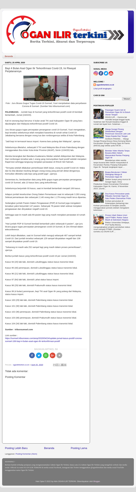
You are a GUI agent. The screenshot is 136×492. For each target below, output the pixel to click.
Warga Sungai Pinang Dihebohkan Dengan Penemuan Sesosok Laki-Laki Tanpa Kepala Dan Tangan (117, 132)
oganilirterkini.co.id (105, 85)
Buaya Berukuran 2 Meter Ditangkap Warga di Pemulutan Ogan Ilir (116, 174)
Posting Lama (79, 448)
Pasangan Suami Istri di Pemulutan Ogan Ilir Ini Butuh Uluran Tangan (117, 112)
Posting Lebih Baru (16, 448)
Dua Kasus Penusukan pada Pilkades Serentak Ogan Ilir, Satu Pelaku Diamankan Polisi (118, 196)
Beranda (9, 56)
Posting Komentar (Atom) (26, 454)
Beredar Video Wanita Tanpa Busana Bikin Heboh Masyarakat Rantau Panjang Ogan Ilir (117, 154)
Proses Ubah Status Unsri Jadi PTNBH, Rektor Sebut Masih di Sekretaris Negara (116, 217)
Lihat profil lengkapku (103, 89)
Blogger (96, 481)
